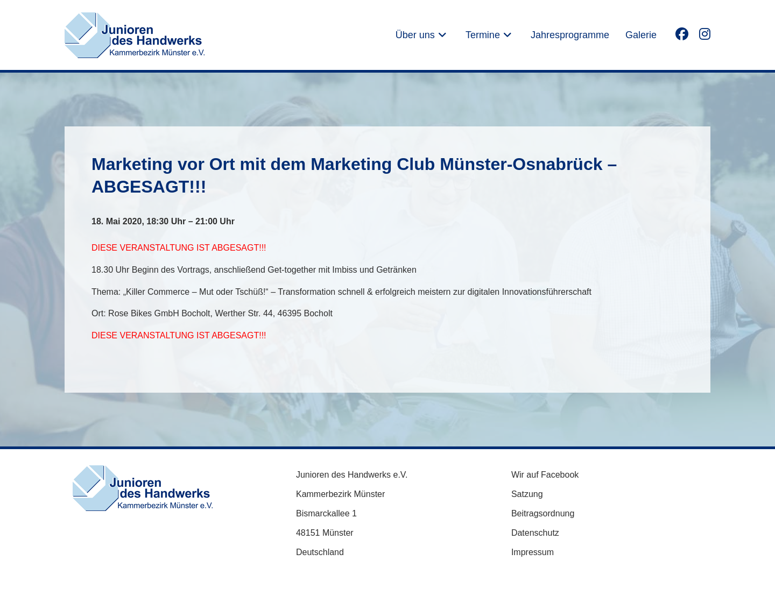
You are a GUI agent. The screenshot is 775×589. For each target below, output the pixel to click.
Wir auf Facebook (545, 474)
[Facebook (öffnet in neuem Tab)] (681, 33)
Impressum (532, 552)
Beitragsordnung (542, 513)
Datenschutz (535, 532)
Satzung (527, 494)
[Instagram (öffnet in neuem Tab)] (704, 33)
